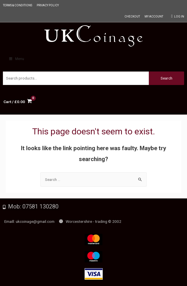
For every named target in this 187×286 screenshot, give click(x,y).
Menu (16, 59)
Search (166, 78)
